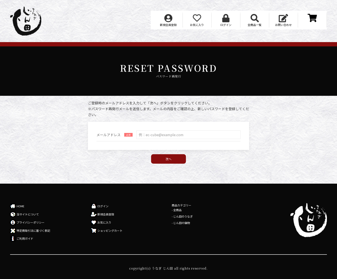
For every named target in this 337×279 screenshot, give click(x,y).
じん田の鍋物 (181, 223)
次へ (168, 159)
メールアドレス (109, 134)
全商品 (177, 210)
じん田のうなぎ (183, 216)
